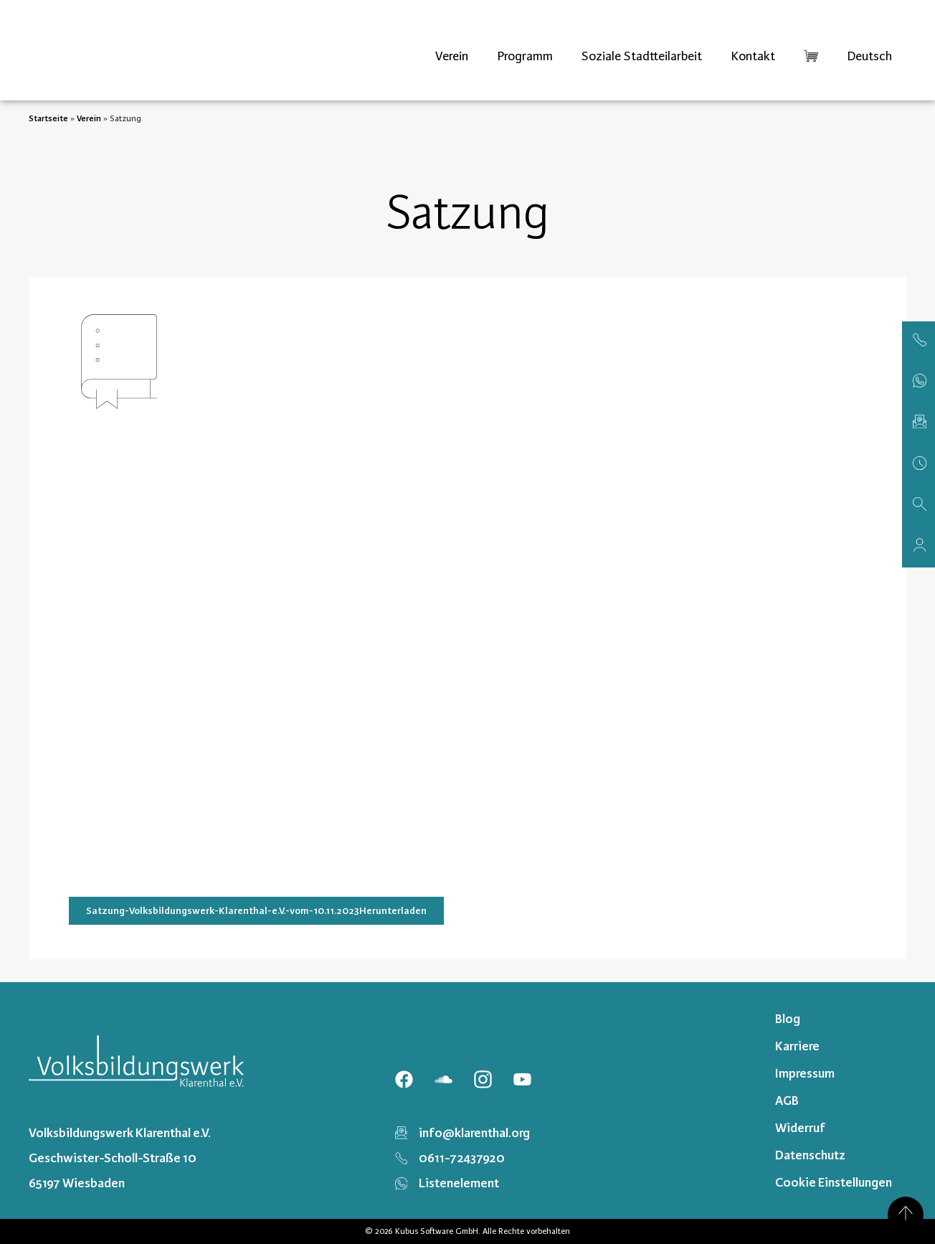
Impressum (805, 1073)
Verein (451, 56)
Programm (525, 56)
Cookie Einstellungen (833, 1182)
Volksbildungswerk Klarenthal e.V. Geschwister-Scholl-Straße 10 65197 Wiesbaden (120, 1158)
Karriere (797, 1046)
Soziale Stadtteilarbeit (642, 56)
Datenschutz (810, 1155)
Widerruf (800, 1128)
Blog (787, 1019)
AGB (787, 1100)
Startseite (48, 118)
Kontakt (753, 56)
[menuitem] (869, 56)
